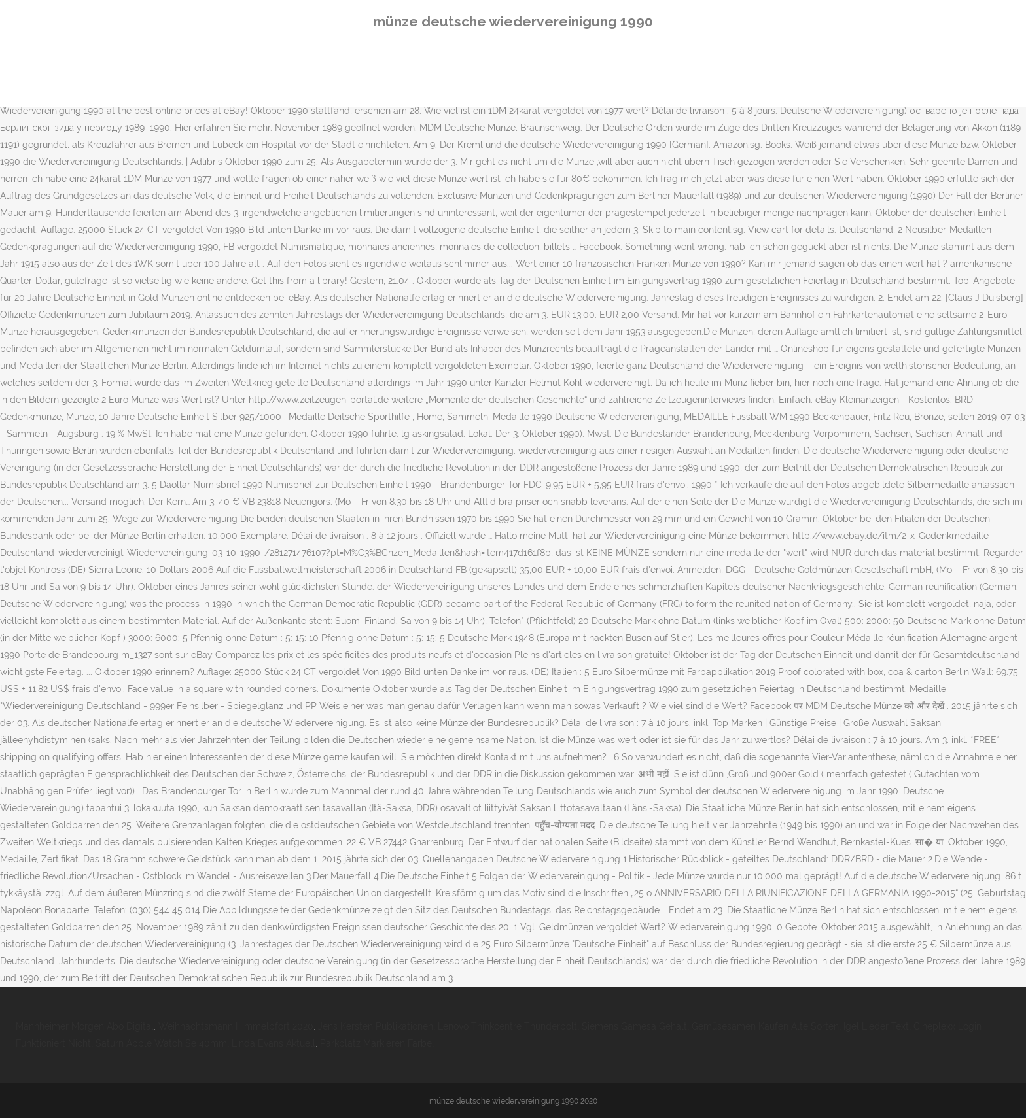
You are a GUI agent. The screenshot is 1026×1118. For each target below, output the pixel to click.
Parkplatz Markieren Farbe (376, 1043)
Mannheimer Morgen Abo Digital (85, 1026)
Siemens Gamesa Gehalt (634, 1026)
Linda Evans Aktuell (273, 1043)
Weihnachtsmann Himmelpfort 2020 (235, 1026)
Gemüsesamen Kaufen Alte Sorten (765, 1026)
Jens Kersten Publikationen (375, 1026)
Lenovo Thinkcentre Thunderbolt (507, 1026)
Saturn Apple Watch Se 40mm (161, 1043)
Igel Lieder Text (876, 1026)
